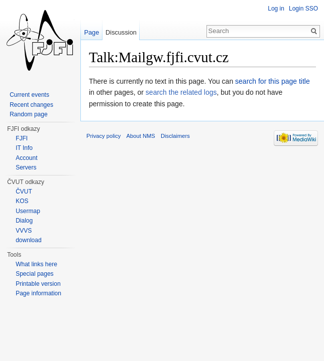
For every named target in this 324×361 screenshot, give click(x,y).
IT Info (24, 147)
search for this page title (272, 81)
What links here (36, 264)
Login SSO (303, 8)
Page (91, 32)
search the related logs (181, 92)
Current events (29, 94)
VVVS (24, 230)
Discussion (121, 32)
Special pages (34, 273)
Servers (26, 167)
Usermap (28, 211)
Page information (38, 293)
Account (26, 157)
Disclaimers (175, 136)
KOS (22, 201)
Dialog (24, 220)
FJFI (22, 138)
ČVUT (24, 191)
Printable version (38, 283)
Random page (28, 114)
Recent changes (31, 104)
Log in (276, 8)
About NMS (141, 136)
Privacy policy (103, 136)
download (28, 240)
